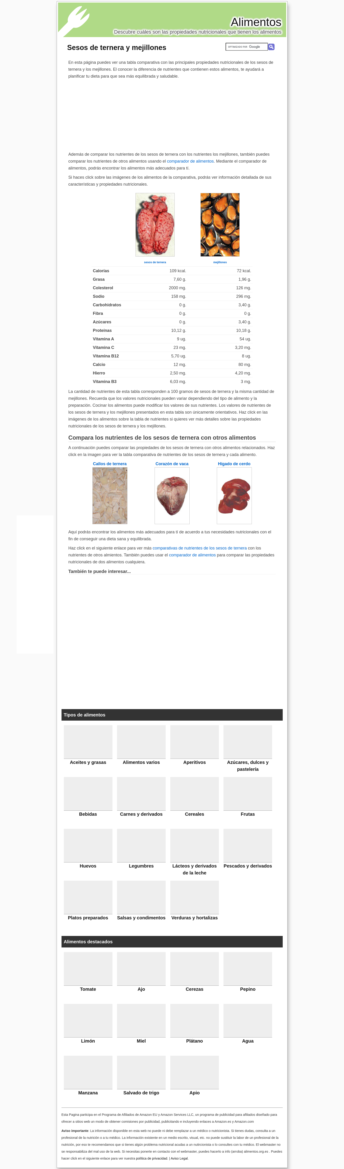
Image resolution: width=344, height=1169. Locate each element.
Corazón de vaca (172, 464)
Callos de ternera (109, 464)
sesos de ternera (155, 262)
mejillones (220, 262)
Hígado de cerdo (234, 464)
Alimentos (256, 22)
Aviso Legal (179, 1158)
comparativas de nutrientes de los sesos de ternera (200, 548)
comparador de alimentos (190, 161)
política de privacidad (151, 1158)
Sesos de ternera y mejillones (116, 47)
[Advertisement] (172, 114)
